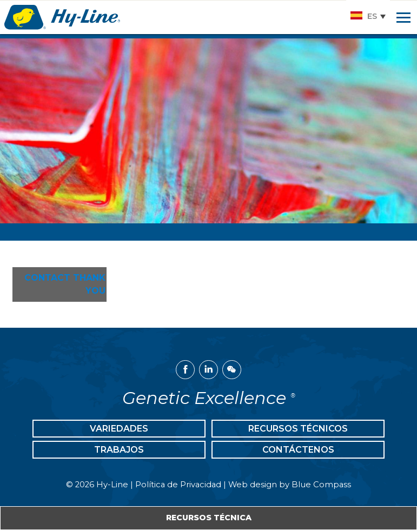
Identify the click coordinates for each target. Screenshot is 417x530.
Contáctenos (298, 450)
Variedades (119, 428)
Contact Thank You (64, 284)
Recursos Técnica (208, 517)
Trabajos (119, 450)
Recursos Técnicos (298, 428)
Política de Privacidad (178, 484)
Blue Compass (321, 484)
